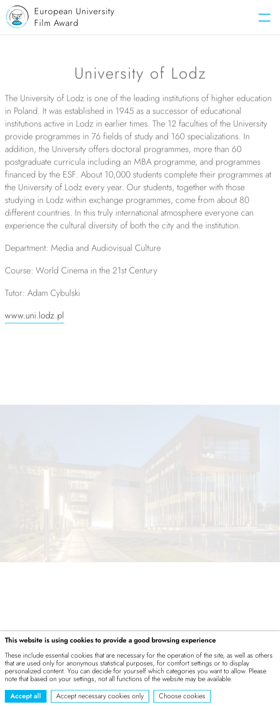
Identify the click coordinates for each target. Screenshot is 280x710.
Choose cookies (182, 696)
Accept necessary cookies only (100, 696)
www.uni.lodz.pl (34, 316)
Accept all (25, 696)
